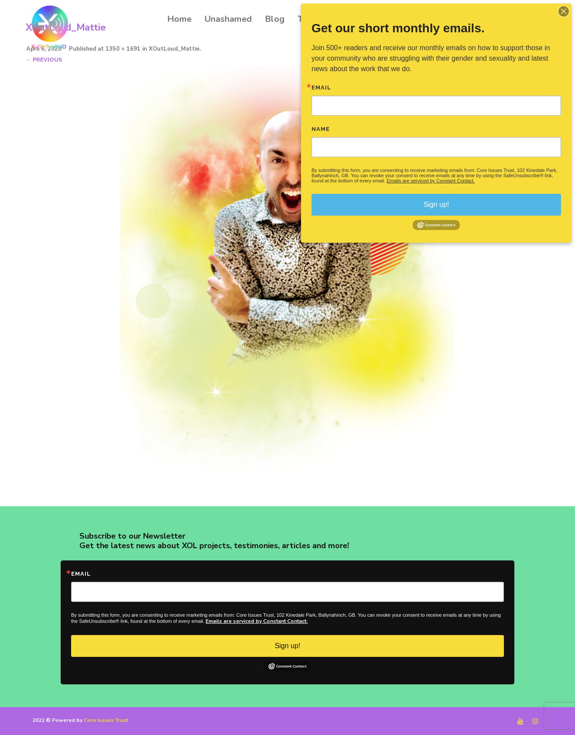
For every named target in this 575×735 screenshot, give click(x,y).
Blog (274, 19)
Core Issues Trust (106, 720)
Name (320, 129)
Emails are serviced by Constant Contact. (256, 621)
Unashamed (228, 19)
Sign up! (288, 645)
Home (179, 19)
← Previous (44, 59)
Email (81, 574)
